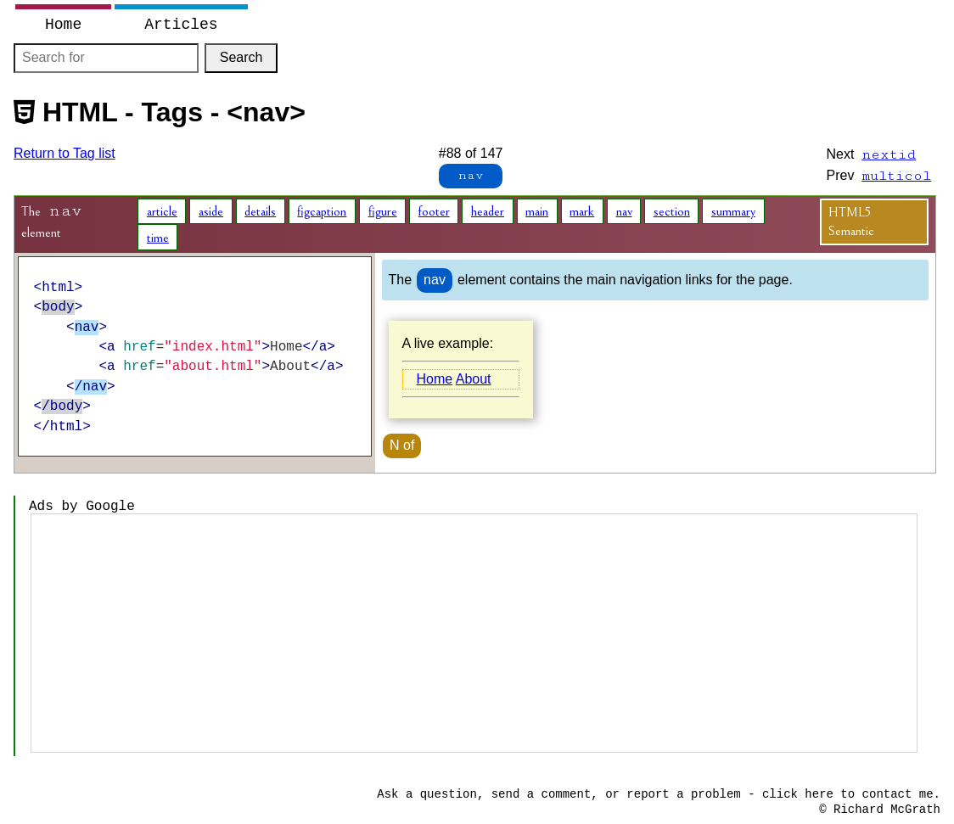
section (672, 211)
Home (434, 379)
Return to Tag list (64, 153)
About (473, 379)
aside (211, 211)
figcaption (321, 211)
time (158, 237)
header (487, 211)
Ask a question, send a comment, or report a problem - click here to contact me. (658, 794)
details (260, 211)
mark (582, 211)
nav (624, 211)
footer (434, 211)
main (536, 211)
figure (382, 211)
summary (733, 211)
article (162, 211)
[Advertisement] (474, 633)
